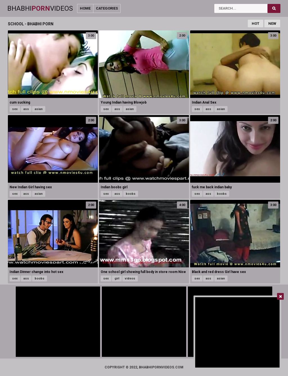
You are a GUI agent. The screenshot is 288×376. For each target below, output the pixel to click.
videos (130, 278)
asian (39, 109)
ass (26, 109)
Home (85, 8)
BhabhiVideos (40, 8)
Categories (107, 8)
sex (15, 109)
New (272, 23)
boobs (131, 194)
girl (116, 278)
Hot (255, 23)
